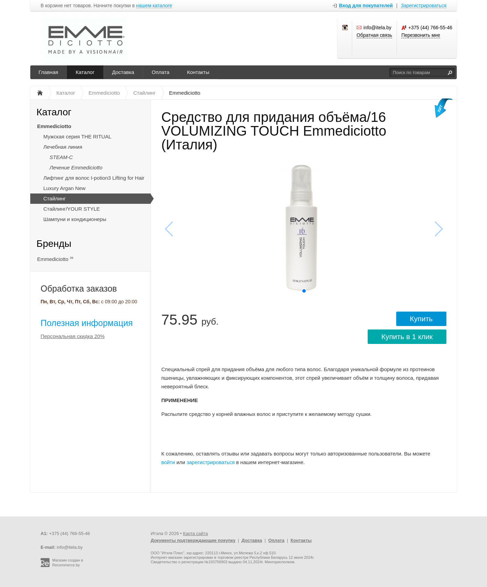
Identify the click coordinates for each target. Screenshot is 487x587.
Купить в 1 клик (407, 336)
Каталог (85, 72)
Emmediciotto (54, 126)
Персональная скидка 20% (73, 336)
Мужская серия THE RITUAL (77, 136)
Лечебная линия (62, 147)
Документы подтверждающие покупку (193, 540)
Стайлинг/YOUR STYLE (71, 209)
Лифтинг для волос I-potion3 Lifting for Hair (93, 178)
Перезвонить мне (420, 35)
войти (168, 462)
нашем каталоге (154, 5)
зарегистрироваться (211, 462)
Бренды (53, 243)
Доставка (123, 72)
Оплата (161, 72)
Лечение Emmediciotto (76, 167)
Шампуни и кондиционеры (74, 219)
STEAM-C (61, 157)
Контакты (198, 72)
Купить (421, 319)
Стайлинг (54, 198)
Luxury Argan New (64, 188)
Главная (48, 72)
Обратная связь (374, 35)
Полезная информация (87, 323)
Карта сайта (195, 533)
